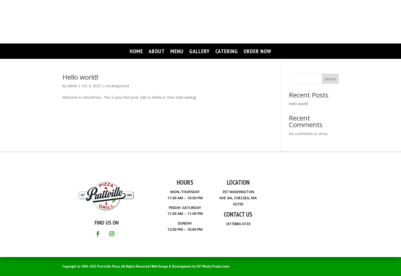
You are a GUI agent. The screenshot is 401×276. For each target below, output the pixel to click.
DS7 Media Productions (212, 266)
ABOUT (157, 52)
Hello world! (80, 77)
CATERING (226, 52)
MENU (177, 52)
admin (72, 85)
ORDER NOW (257, 52)
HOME (136, 52)
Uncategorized (117, 85)
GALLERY (199, 52)
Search (330, 78)
